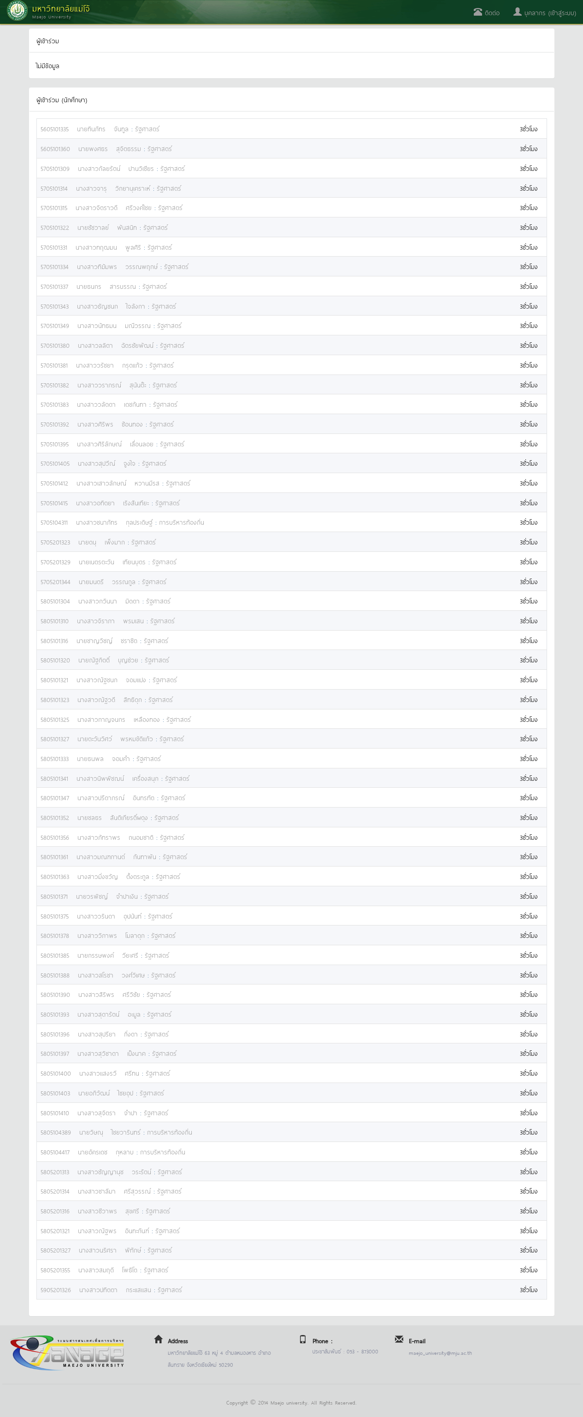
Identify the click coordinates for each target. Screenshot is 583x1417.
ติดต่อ (487, 12)
